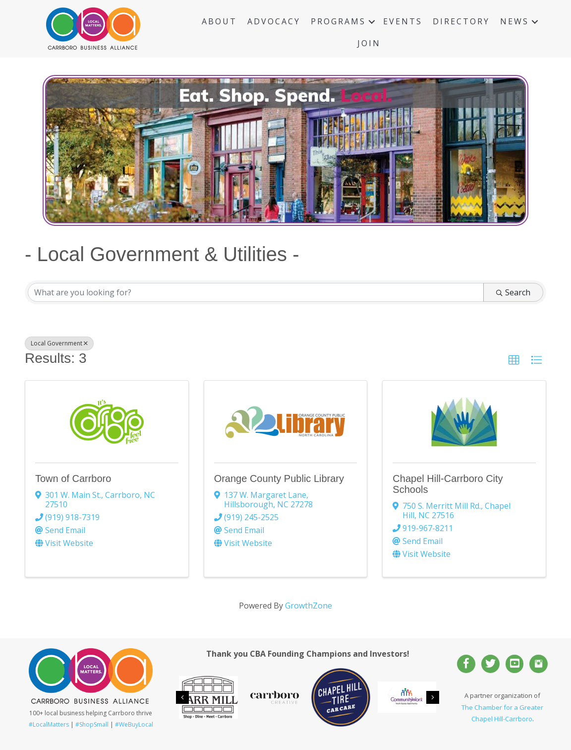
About (219, 21)
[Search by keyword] (256, 292)
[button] (514, 360)
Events (402, 21)
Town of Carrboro (73, 478)
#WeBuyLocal (134, 724)
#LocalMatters (49, 724)
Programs (338, 21)
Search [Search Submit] (513, 292)
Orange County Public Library (279, 478)
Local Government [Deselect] (59, 343)
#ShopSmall (92, 724)
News (514, 21)
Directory (461, 21)
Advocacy (273, 21)
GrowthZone (308, 605)
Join (369, 43)
